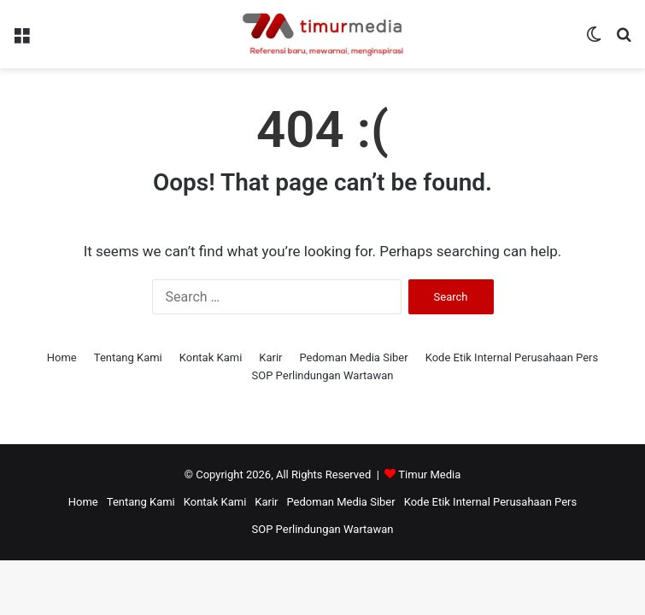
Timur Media (429, 474)
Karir (270, 357)
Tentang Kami (128, 357)
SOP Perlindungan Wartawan (323, 375)
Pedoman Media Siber (354, 357)
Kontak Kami (211, 357)
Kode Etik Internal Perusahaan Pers (512, 357)
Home (62, 357)
